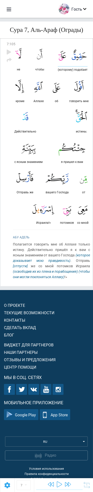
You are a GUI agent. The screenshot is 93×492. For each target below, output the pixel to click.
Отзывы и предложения (30, 359)
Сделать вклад (20, 327)
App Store (55, 415)
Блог (9, 334)
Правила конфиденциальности (47, 474)
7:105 (11, 44)
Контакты (14, 320)
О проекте (14, 305)
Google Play (21, 415)
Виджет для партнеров (29, 344)
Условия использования (46, 468)
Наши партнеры (21, 352)
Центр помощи (20, 367)
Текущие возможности (29, 312)
